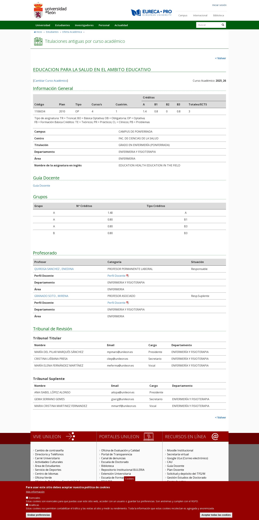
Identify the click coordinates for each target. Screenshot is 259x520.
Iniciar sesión (219, 5)
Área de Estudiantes (47, 466)
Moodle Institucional (180, 450)
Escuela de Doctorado (115, 462)
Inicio (39, 31)
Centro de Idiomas (46, 474)
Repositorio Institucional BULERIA (122, 470)
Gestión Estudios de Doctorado (186, 477)
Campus (182, 15)
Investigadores (84, 25)
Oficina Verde (43, 477)
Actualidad (121, 25)
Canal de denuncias (113, 458)
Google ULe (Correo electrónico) (187, 458)
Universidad (43, 25)
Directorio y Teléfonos (49, 454)
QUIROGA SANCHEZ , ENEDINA (54, 269)
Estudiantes (62, 25)
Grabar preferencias (38, 515)
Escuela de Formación (114, 477)
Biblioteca (218, 15)
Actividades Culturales (49, 462)
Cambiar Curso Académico (50, 81)
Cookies (129, 478)
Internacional (200, 15)
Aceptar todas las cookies (216, 515)
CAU (169, 462)
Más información (35, 492)
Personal (104, 25)
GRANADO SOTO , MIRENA (51, 296)
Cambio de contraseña (49, 450)
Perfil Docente (116, 276)
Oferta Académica (72, 31)
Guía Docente (41, 185)
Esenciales (34, 498)
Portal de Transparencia (116, 454)
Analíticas (34, 505)
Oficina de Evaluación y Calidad (120, 450)
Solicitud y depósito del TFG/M (186, 474)
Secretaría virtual (178, 454)
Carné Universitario (47, 458)
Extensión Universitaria (116, 474)
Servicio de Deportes (48, 470)
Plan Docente (175, 470)
